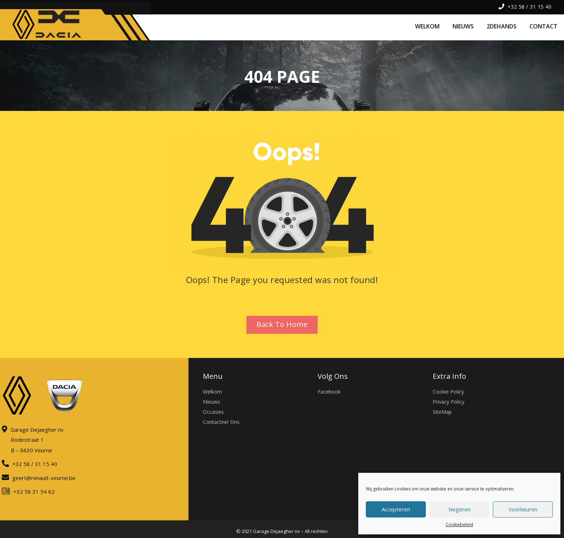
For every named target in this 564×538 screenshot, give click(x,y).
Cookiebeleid (459, 524)
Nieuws (211, 401)
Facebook (329, 391)
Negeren (459, 509)
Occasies (213, 411)
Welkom (212, 391)
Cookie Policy (448, 391)
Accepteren (396, 509)
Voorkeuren (523, 509)
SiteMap (442, 411)
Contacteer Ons (221, 421)
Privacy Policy (448, 401)
